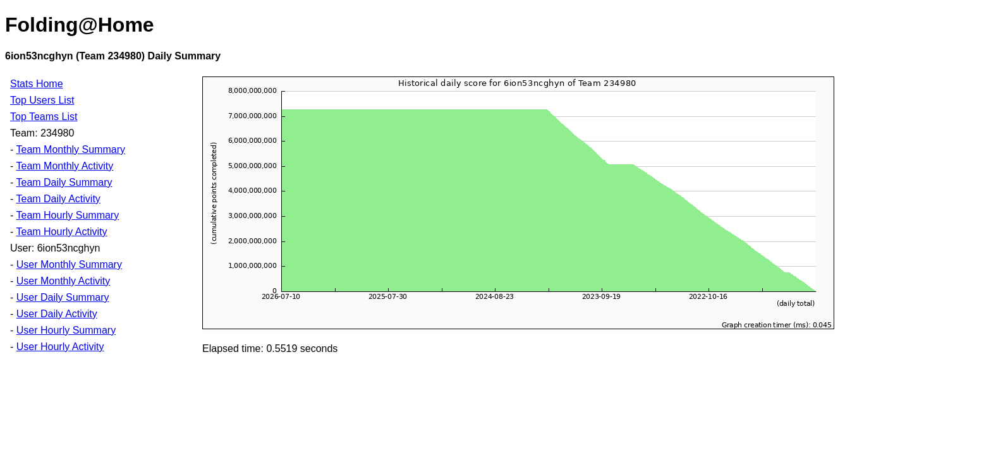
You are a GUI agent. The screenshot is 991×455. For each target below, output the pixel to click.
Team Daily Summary (64, 182)
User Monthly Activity (63, 281)
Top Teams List (43, 116)
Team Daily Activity (58, 198)
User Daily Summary (62, 297)
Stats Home (36, 83)
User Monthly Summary (69, 264)
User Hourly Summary (66, 330)
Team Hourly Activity (61, 231)
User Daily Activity (56, 313)
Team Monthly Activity (64, 166)
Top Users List (42, 100)
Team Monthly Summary (70, 149)
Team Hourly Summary (67, 215)
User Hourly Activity (60, 346)
